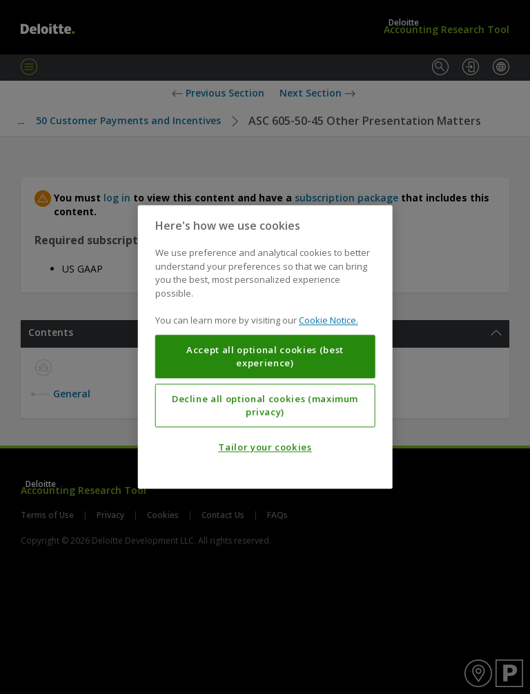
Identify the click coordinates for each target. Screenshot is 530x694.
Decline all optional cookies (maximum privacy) (265, 405)
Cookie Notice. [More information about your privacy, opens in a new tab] (328, 321)
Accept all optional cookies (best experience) (265, 356)
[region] (265, 346)
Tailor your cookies (264, 448)
